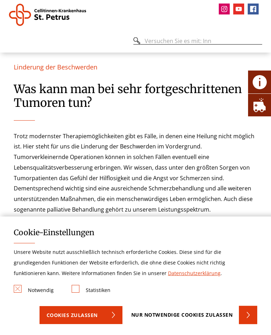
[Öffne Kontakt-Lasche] (259, 82)
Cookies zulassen (72, 315)
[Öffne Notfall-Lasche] (259, 104)
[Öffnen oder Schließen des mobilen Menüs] (13, 42)
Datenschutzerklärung (194, 273)
